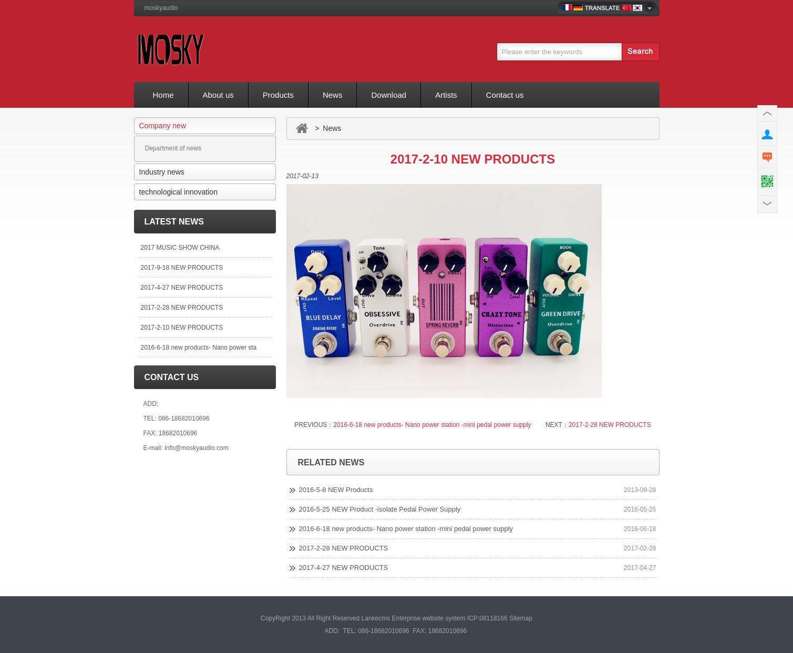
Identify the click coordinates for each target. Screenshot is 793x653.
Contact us (505, 94)
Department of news (173, 148)
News (333, 94)
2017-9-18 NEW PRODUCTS (182, 267)
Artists (446, 94)
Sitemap (520, 618)
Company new (163, 125)
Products (278, 94)
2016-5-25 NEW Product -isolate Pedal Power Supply (380, 509)
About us (218, 94)
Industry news (161, 172)
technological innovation (178, 192)
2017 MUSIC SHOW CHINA (180, 247)
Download (388, 94)
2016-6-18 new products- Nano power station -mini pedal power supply (432, 424)
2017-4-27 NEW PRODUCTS (182, 287)
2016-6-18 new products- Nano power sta (199, 347)
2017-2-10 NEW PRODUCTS (182, 327)
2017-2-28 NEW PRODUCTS (182, 307)
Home (163, 94)
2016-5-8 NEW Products (336, 490)
